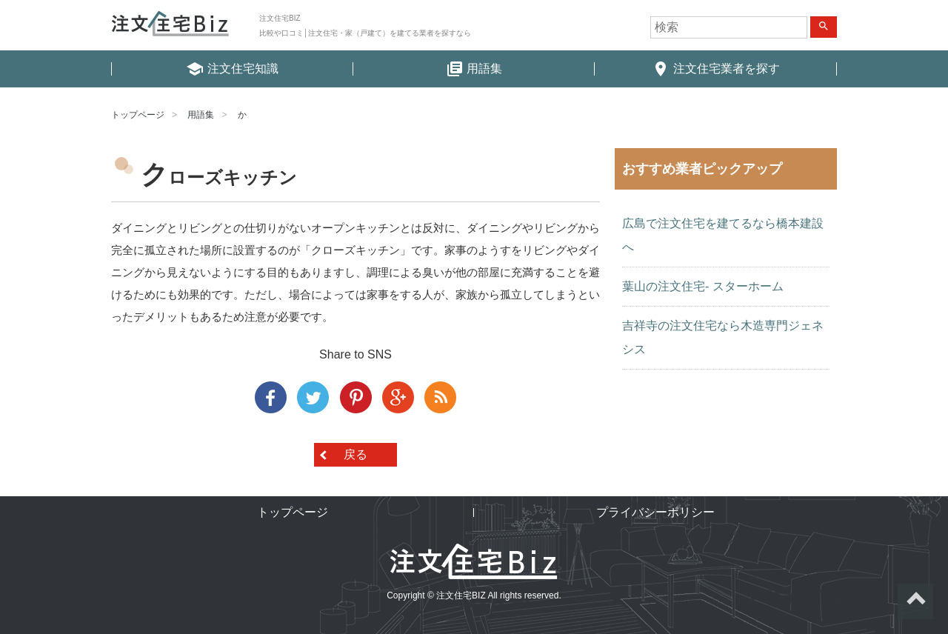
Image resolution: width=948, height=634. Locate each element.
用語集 (200, 115)
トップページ (137, 115)
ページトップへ (915, 601)
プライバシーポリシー (655, 512)
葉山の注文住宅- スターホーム (703, 286)
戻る (355, 454)
